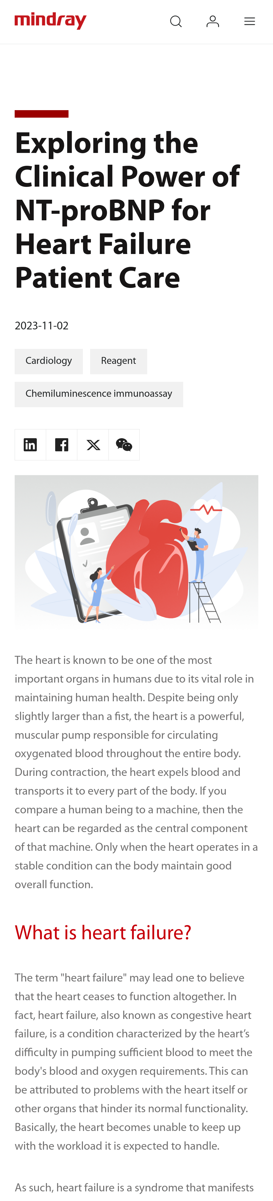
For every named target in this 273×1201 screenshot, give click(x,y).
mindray (51, 21)
